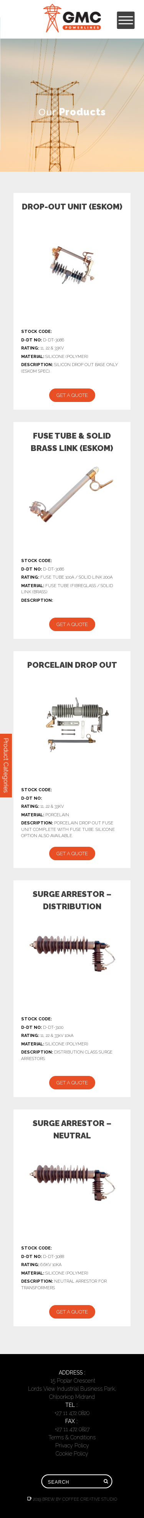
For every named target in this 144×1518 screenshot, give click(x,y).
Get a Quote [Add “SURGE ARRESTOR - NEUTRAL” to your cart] (72, 1312)
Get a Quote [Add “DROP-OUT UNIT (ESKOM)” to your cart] (72, 395)
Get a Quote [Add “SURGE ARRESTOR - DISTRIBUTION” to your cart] (72, 1083)
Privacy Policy (72, 1445)
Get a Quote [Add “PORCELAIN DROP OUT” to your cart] (72, 853)
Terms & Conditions (72, 1437)
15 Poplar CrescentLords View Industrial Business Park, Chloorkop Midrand (72, 1389)
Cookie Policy (72, 1453)
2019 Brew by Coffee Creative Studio (72, 1499)
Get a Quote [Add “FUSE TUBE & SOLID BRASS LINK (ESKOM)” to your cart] (72, 624)
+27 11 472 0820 (72, 1413)
